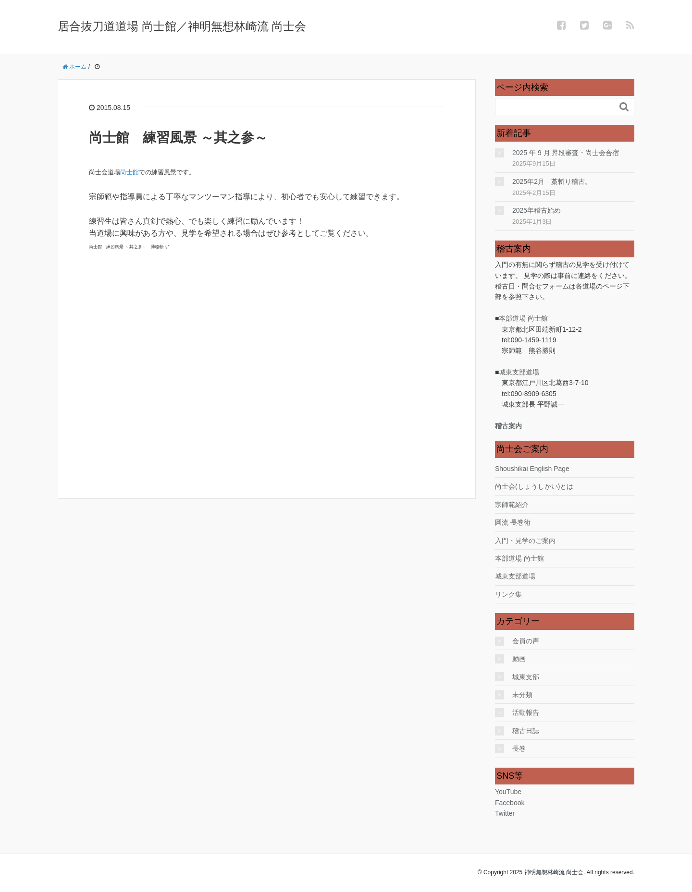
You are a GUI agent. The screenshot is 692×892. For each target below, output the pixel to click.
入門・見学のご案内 (525, 540)
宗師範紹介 (512, 504)
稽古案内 (508, 426)
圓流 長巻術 (513, 522)
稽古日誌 (525, 731)
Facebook (509, 803)
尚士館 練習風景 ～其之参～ (178, 137)
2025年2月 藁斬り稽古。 (552, 181)
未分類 (522, 695)
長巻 (519, 748)
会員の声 (525, 641)
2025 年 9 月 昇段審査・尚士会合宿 (565, 153)
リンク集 (508, 594)
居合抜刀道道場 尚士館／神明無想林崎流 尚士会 (182, 26)
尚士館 (129, 172)
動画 (519, 659)
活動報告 (525, 712)
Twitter (505, 813)
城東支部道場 (519, 372)
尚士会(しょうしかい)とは (534, 486)
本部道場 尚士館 (523, 318)
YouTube (508, 792)
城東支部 (525, 677)
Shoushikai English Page (532, 468)
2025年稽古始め (536, 210)
